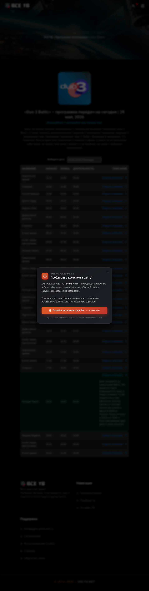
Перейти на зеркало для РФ (74, 310)
